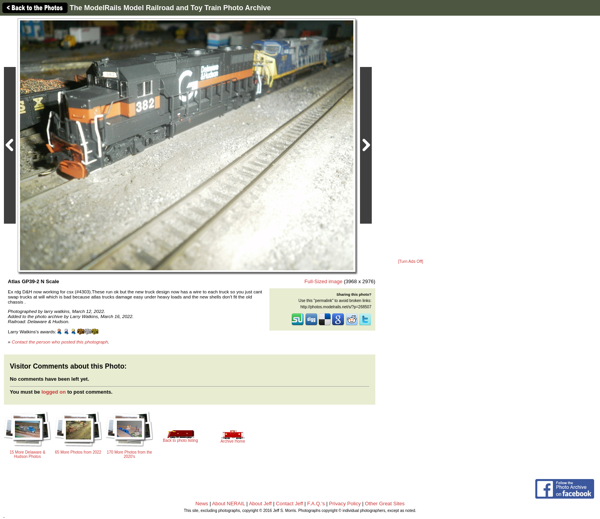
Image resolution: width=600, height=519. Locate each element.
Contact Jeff (289, 503)
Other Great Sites (385, 503)
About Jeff (260, 503)
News (201, 503)
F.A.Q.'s (316, 503)
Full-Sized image (323, 281)
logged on (54, 392)
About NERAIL (228, 503)
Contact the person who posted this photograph (60, 341)
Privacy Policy (345, 503)
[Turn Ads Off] (410, 261)
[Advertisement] (410, 137)
